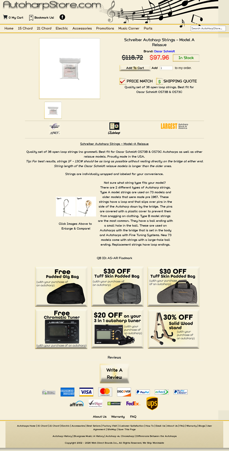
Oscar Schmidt (164, 51)
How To (150, 425)
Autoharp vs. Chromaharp (120, 436)
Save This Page (127, 429)
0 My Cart (16, 17)
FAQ (133, 416)
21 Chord (44, 28)
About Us (100, 416)
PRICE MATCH (140, 81)
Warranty (118, 416)
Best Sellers (94, 425)
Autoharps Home (26, 425)
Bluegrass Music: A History (89, 436)
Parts (148, 28)
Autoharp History (62, 436)
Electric (62, 28)
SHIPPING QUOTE (180, 81)
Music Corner (128, 28)
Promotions (105, 28)
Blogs (202, 425)
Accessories (82, 28)
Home (9, 28)
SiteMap (111, 429)
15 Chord (25, 28)
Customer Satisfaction (131, 425)
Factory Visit (110, 425)
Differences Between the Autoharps (156, 436)
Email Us (160, 425)
